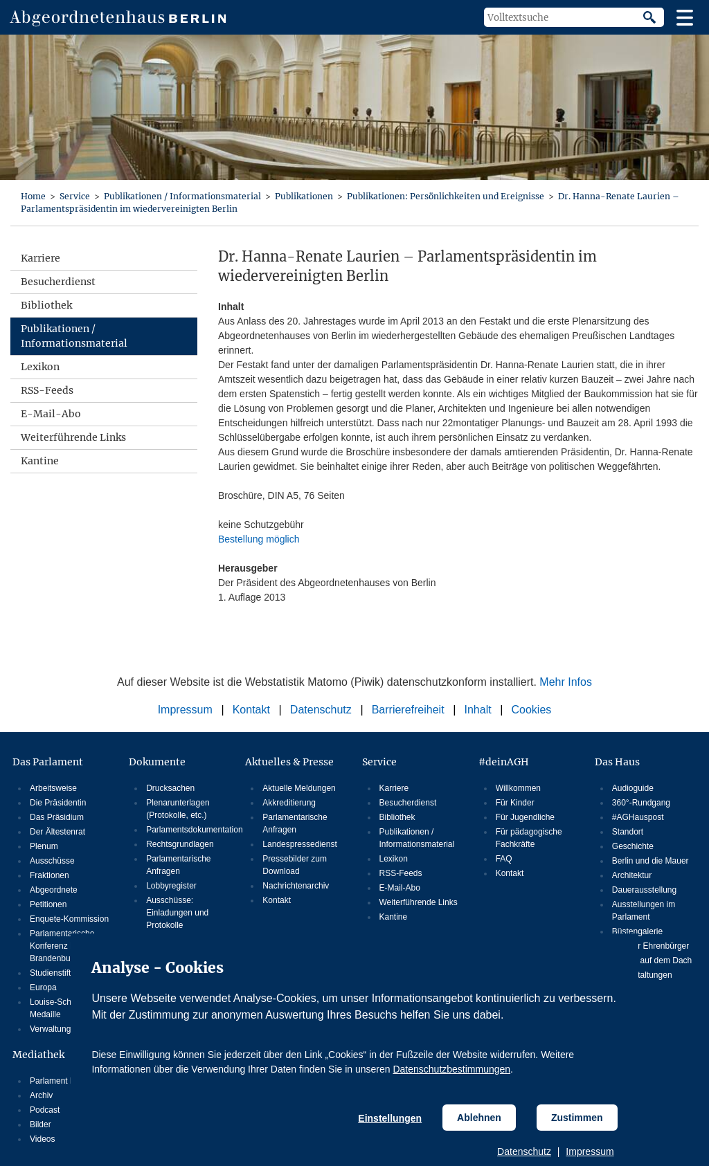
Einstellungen (390, 1118)
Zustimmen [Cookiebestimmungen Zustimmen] (577, 1117)
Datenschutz (524, 1151)
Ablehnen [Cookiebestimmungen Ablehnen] (479, 1117)
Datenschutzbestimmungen (451, 1069)
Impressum (589, 1151)
